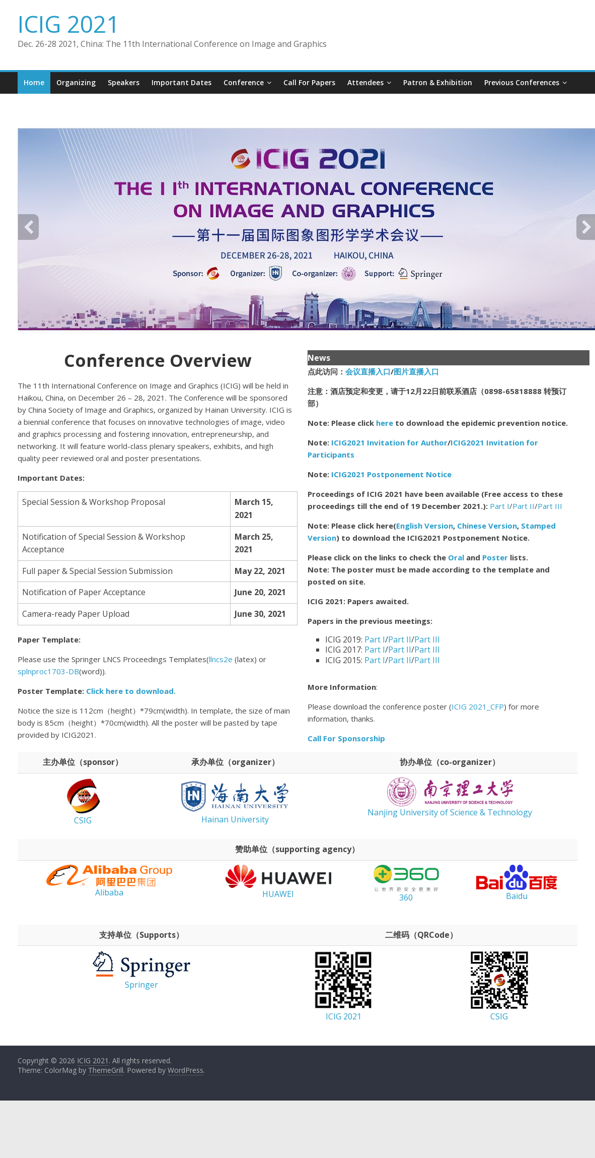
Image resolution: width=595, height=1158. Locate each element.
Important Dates (181, 82)
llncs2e (221, 659)
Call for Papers (309, 82)
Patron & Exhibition (437, 82)
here (384, 423)
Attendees (365, 82)
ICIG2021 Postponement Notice (391, 474)
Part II (523, 506)
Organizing (76, 82)
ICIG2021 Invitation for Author (389, 442)
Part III (550, 506)
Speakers (123, 82)
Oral (457, 557)
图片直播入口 (416, 371)
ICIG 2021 (68, 23)
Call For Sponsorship (347, 738)
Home (34, 82)
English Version (424, 526)
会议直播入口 (368, 371)
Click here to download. (131, 691)
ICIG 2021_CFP (478, 706)
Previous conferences (521, 82)
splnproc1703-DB (48, 671)
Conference (244, 82)
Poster (495, 557)
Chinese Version (487, 526)
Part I (499, 506)
